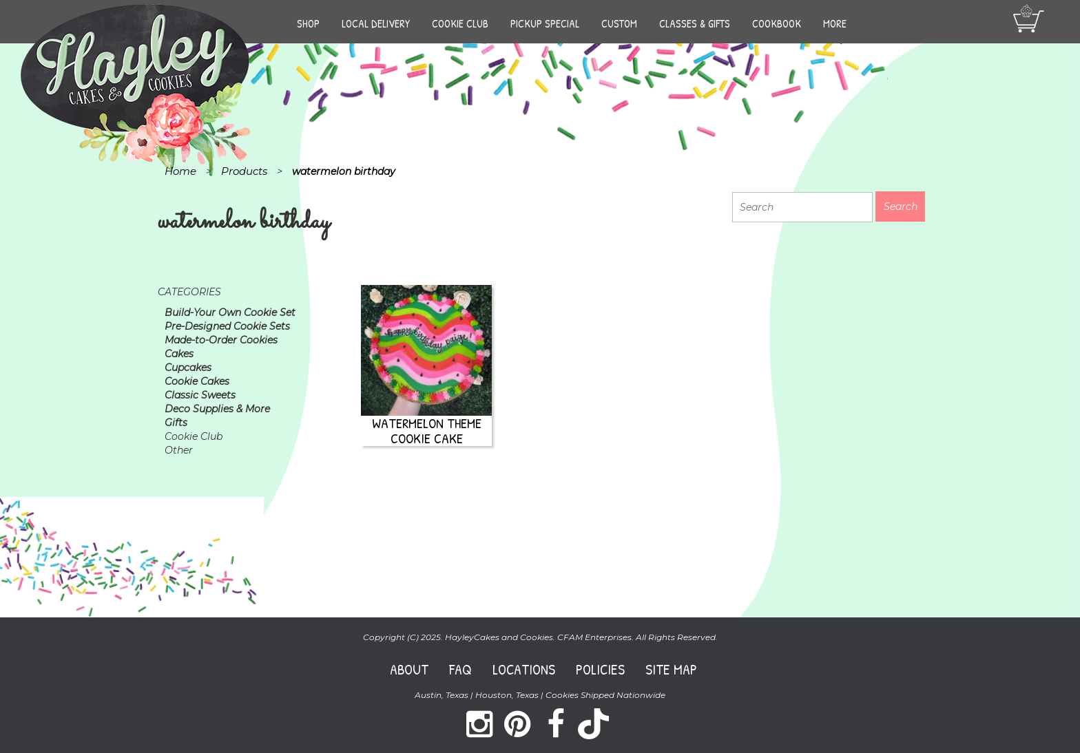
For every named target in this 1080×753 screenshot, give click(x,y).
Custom (619, 23)
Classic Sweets (200, 395)
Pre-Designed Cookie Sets (227, 326)
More (835, 23)
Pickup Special (544, 23)
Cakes (179, 354)
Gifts (176, 422)
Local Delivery (376, 23)
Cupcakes (188, 367)
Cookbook (776, 23)
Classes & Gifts (694, 23)
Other (179, 450)
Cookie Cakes (197, 381)
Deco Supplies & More (217, 409)
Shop (308, 23)
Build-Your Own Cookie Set (230, 312)
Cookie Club (460, 23)
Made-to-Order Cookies (221, 340)
